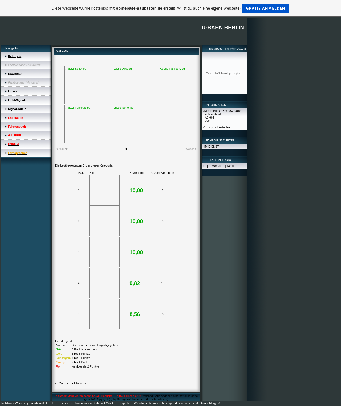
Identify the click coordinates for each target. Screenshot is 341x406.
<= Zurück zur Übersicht (70, 383)
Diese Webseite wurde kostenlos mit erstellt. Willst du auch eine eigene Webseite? (171, 8)
